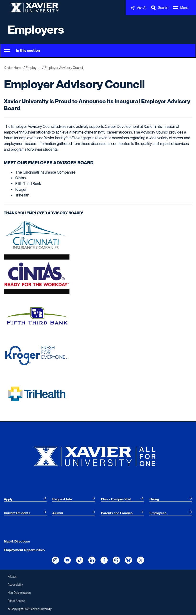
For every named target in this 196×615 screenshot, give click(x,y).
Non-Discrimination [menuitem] (19, 592)
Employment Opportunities (24, 550)
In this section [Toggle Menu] (22, 50)
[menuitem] (25, 499)
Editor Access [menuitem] (16, 601)
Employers (36, 29)
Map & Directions (17, 541)
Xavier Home (13, 68)
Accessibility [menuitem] (15, 584)
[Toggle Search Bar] (159, 7)
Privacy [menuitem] (12, 576)
